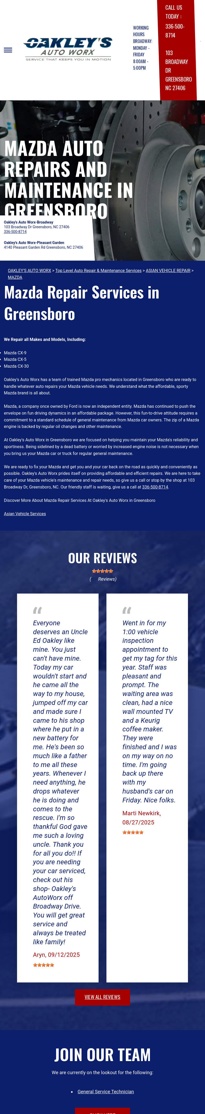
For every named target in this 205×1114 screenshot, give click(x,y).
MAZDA (15, 277)
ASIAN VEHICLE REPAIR (168, 270)
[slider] (102, 571)
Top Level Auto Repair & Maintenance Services (98, 270)
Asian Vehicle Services (25, 513)
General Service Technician (106, 1091)
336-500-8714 (155, 487)
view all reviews (102, 996)
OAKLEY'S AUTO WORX (29, 270)
